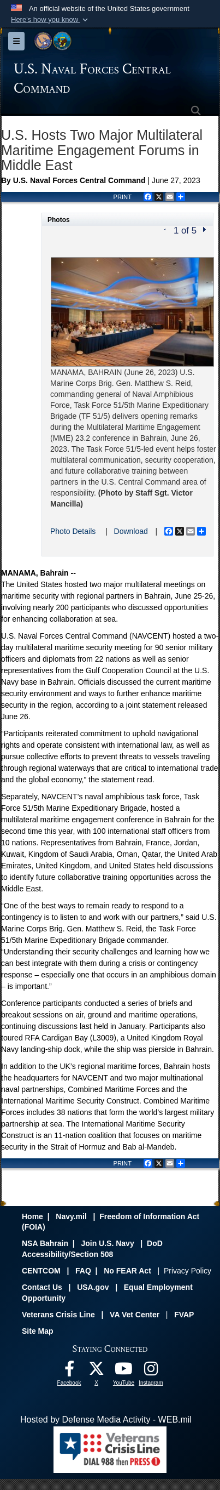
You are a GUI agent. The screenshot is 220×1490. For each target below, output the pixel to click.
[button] (50, 19)
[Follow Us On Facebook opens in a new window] (69, 1371)
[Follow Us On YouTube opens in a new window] (124, 1371)
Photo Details (73, 531)
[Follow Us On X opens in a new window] (96, 1371)
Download (131, 531)
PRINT (122, 197)
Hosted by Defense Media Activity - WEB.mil (106, 1419)
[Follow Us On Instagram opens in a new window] (151, 1371)
